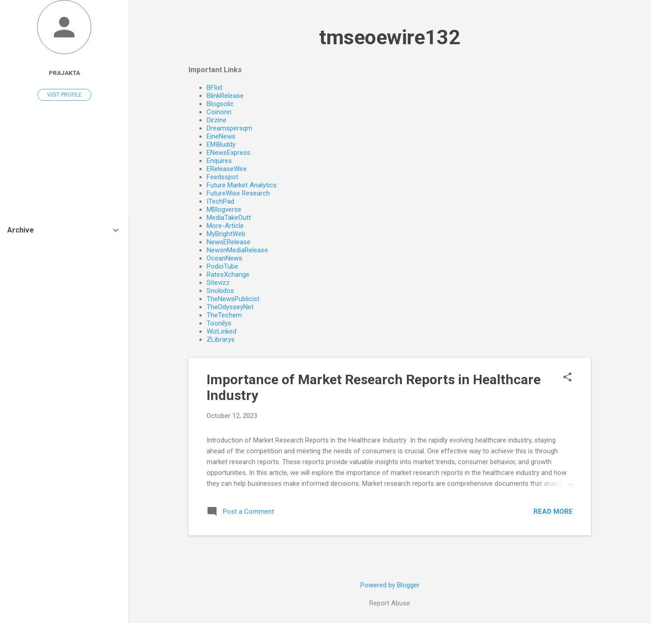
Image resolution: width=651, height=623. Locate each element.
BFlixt (214, 88)
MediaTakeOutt (229, 218)
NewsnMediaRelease (237, 250)
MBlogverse (224, 209)
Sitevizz (218, 283)
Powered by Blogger (390, 585)
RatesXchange (228, 274)
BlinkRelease (225, 96)
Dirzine (216, 120)
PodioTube (222, 266)
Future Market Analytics (242, 185)
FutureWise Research (238, 193)
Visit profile (64, 95)
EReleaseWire (227, 169)
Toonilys (219, 323)
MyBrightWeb (226, 234)
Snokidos (220, 291)
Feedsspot (222, 177)
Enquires (219, 161)
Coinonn (219, 112)
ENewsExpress (228, 153)
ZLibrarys (221, 339)
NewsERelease (228, 242)
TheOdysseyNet (230, 307)
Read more (553, 511)
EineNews (221, 136)
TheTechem (224, 315)
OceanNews (224, 258)
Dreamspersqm (229, 128)
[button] (567, 378)
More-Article (225, 226)
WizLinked (221, 331)
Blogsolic (220, 104)
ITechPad (220, 201)
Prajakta (64, 72)
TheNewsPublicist (233, 299)
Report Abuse (389, 603)
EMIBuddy (221, 144)
